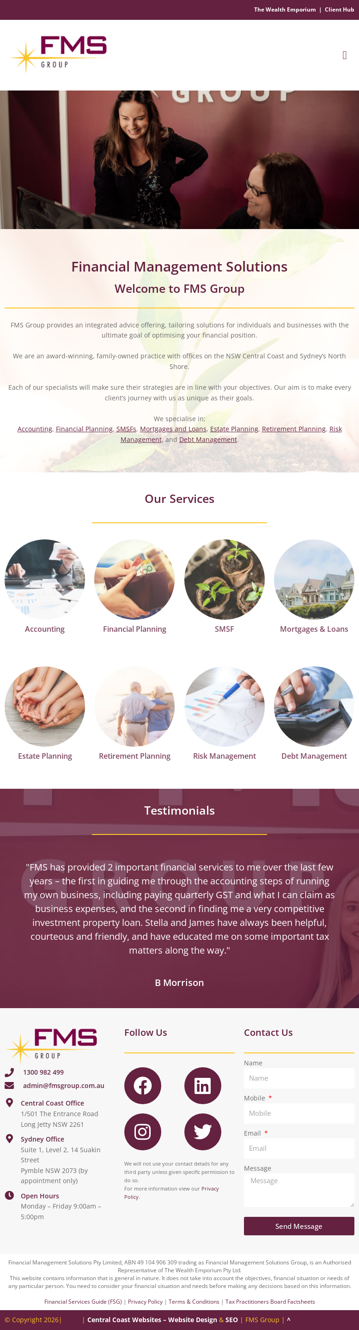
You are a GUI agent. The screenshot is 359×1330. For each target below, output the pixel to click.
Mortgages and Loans (173, 428)
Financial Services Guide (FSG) (83, 1302)
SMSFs (126, 428)
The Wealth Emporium (285, 9)
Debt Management (208, 439)
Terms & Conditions (194, 1302)
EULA (72, 1319)
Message (257, 1168)
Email (253, 1133)
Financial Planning (84, 428)
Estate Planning (234, 428)
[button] (345, 55)
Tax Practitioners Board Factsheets (270, 1302)
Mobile (255, 1098)
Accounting (35, 428)
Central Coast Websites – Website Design (152, 1319)
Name (253, 1062)
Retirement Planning (294, 428)
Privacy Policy (145, 1302)
